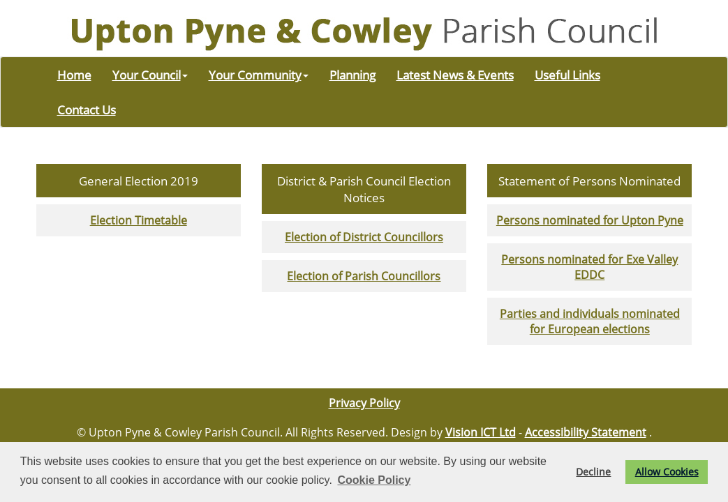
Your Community (259, 74)
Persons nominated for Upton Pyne (589, 220)
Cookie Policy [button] (373, 480)
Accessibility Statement (585, 432)
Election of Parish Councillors (363, 276)
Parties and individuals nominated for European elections (590, 321)
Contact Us (86, 109)
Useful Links (567, 74)
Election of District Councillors (364, 237)
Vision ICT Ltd (480, 432)
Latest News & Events (455, 74)
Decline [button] (593, 471)
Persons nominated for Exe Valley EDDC (589, 267)
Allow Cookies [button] (667, 471)
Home (74, 74)
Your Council (150, 74)
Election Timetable (138, 220)
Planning (352, 74)
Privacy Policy (364, 403)
